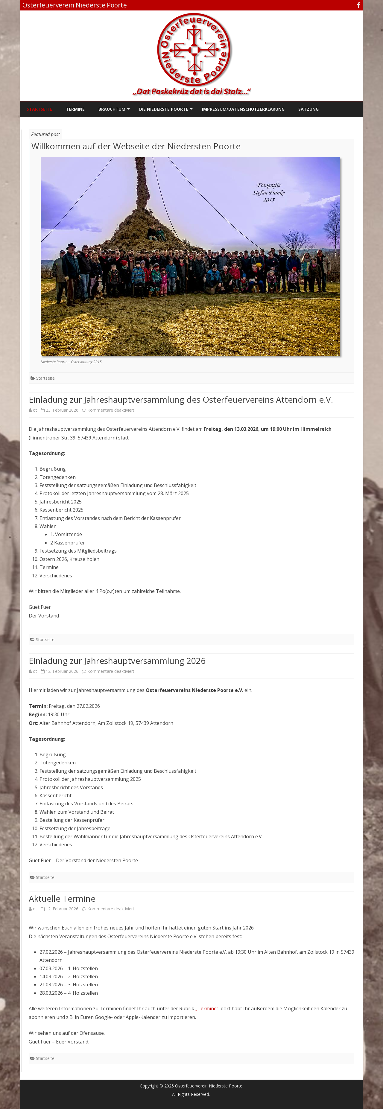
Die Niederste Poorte (163, 109)
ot (35, 410)
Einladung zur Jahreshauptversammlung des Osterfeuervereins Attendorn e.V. (181, 399)
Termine (75, 109)
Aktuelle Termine (62, 898)
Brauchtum (111, 109)
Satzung (308, 109)
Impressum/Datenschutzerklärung (243, 109)
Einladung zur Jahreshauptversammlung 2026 (117, 660)
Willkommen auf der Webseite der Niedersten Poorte (136, 146)
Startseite (39, 109)
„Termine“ (206, 1008)
